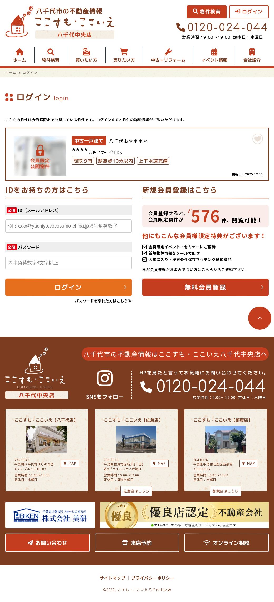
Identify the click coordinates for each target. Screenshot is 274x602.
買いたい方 (86, 60)
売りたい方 (124, 60)
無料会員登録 (205, 287)
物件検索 (51, 60)
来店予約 (137, 542)
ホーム (19, 60)
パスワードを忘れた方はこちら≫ (103, 300)
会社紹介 (252, 60)
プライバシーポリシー (152, 578)
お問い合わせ (47, 542)
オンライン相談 (226, 542)
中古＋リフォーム (168, 60)
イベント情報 (214, 60)
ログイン (68, 287)
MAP (159, 463)
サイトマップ (112, 578)
